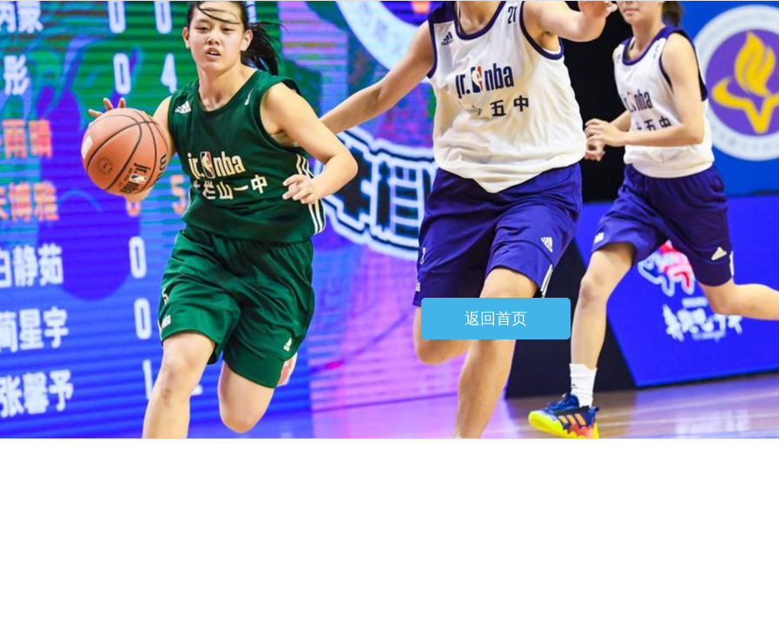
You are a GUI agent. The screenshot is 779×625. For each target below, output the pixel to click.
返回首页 (496, 318)
